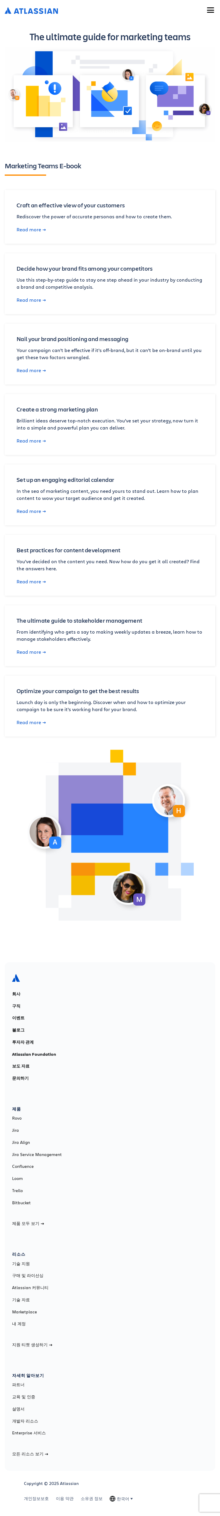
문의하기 (20, 1078)
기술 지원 (21, 1263)
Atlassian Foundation (34, 1054)
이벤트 (18, 1017)
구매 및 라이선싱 (27, 1275)
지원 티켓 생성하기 (32, 1344)
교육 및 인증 (23, 1396)
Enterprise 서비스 (29, 1433)
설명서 (18, 1409)
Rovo (17, 1118)
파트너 (18, 1384)
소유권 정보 (92, 1498)
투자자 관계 (23, 1042)
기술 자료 (21, 1299)
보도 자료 (21, 1066)
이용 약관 (65, 1498)
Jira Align (21, 1142)
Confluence (23, 1166)
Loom (17, 1178)
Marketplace (24, 1312)
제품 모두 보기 (28, 1223)
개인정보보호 (36, 1498)
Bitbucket (21, 1202)
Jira (15, 1130)
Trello (17, 1190)
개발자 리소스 (25, 1421)
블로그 (18, 1030)
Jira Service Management (37, 1154)
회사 (16, 994)
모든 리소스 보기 (30, 1454)
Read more (31, 229)
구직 (16, 1006)
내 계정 (19, 1323)
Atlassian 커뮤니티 (30, 1287)
